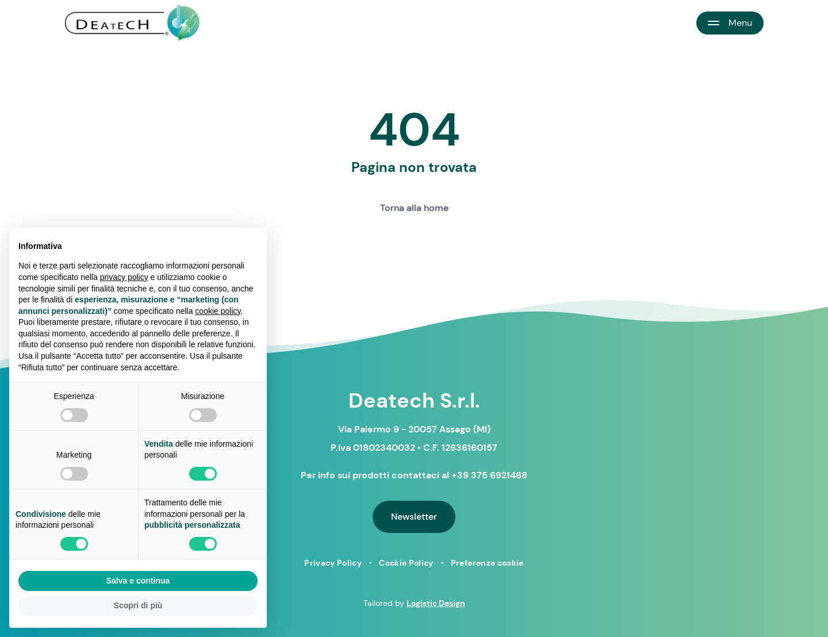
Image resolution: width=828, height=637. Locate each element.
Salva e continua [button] (138, 580)
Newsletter (414, 517)
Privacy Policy (333, 563)
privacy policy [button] (124, 277)
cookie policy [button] (217, 311)
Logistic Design (436, 603)
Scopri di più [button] (138, 605)
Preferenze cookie (487, 563)
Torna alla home (414, 208)
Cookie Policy (406, 563)
